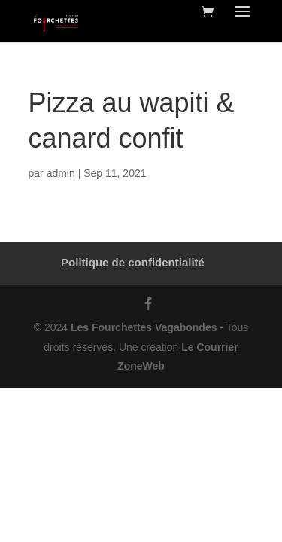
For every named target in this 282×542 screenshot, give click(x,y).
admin (61, 173)
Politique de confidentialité (133, 262)
